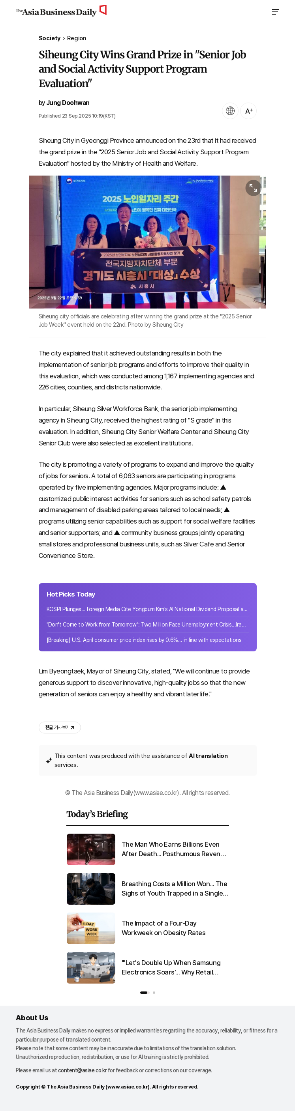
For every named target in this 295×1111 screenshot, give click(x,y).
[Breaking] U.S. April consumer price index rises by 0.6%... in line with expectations (144, 640)
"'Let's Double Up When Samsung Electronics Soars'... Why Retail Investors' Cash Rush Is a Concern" (174, 968)
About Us (32, 1018)
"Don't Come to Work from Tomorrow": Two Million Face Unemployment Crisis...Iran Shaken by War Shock (148, 624)
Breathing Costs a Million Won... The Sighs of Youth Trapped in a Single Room (174, 889)
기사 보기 (59, 727)
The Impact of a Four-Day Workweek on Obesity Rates (164, 928)
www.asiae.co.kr (127, 1087)
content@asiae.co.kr (82, 1070)
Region (76, 38)
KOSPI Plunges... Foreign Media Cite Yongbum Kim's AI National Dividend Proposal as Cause (148, 609)
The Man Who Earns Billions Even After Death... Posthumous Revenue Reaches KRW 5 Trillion (175, 849)
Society (50, 38)
